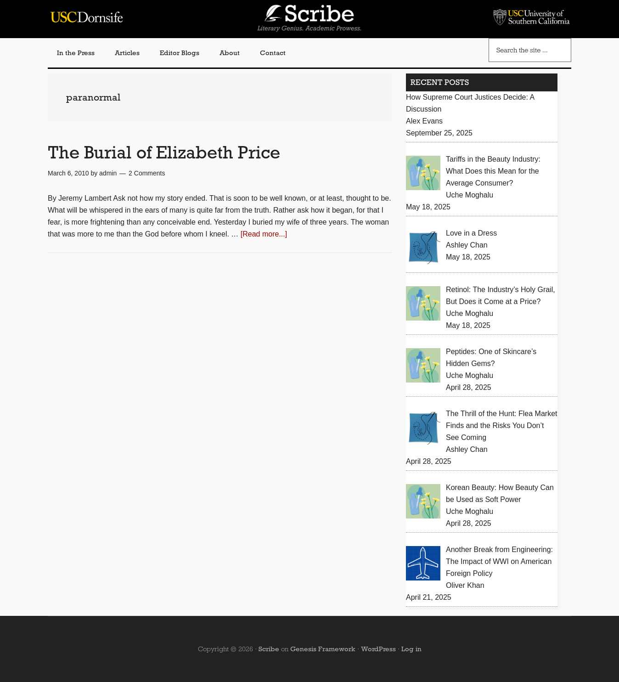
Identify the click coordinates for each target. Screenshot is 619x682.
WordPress (378, 649)
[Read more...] (264, 234)
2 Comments (147, 173)
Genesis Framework (322, 649)
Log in (411, 649)
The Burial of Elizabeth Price (164, 152)
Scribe (269, 649)
